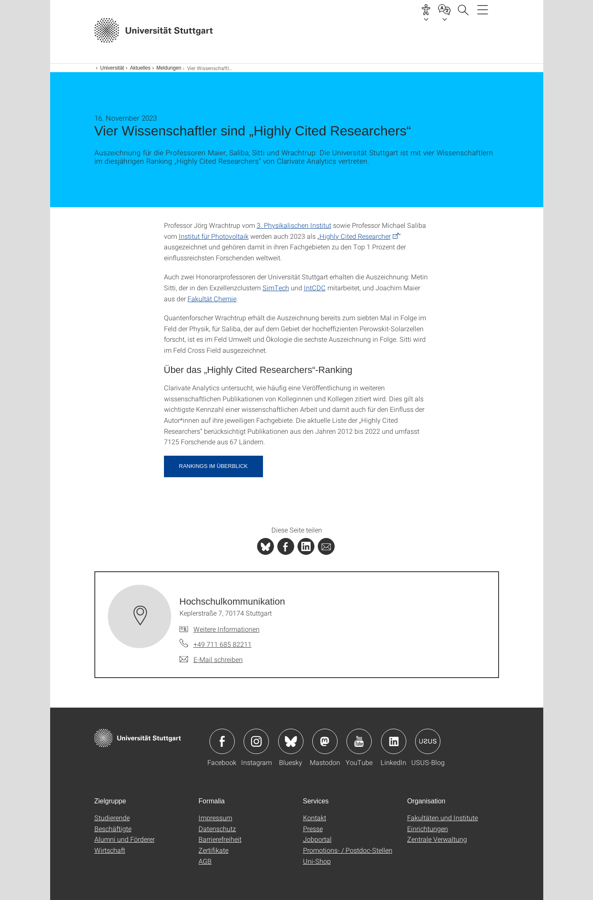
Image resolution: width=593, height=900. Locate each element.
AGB (205, 861)
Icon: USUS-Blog (427, 741)
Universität (112, 68)
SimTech (276, 287)
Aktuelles (140, 68)
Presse (313, 828)
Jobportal (317, 839)
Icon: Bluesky (290, 741)
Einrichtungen (427, 828)
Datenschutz (217, 828)
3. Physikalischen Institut (294, 225)
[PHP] (285, 546)
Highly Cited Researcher (355, 236)
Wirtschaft (109, 850)
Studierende (112, 817)
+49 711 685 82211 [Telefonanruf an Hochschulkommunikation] (222, 644)
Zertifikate (213, 850)
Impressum (215, 817)
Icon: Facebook (222, 741)
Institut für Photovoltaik (214, 236)
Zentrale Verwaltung (437, 839)
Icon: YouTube (359, 741)
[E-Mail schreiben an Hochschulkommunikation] (211, 659)
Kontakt (314, 817)
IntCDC (315, 287)
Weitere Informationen (226, 628)
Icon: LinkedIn (393, 741)
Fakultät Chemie (212, 298)
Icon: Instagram (256, 741)
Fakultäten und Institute (442, 817)
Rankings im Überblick (213, 466)
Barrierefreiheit (220, 839)
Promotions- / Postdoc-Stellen (347, 850)
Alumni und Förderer (124, 839)
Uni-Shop (317, 861)
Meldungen (168, 68)
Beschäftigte (112, 828)
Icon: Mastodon (325, 741)
